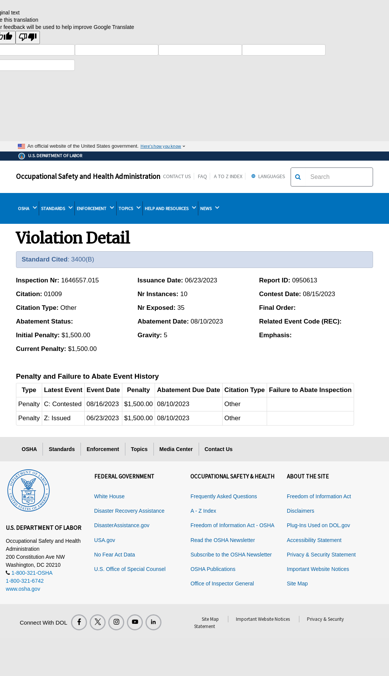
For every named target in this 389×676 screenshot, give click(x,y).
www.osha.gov (23, 589)
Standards (61, 449)
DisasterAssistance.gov (122, 525)
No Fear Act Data (114, 555)
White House (109, 496)
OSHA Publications (212, 569)
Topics (139, 449)
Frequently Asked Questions (223, 496)
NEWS (209, 208)
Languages (267, 176)
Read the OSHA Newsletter (222, 540)
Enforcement (103, 449)
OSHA (27, 208)
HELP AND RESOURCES (170, 208)
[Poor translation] (28, 37)
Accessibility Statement (314, 540)
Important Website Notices (318, 569)
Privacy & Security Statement (321, 555)
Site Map (297, 583)
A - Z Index (203, 511)
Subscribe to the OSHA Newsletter (231, 555)
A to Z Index (228, 176)
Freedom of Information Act (319, 496)
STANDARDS (57, 208)
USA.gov (104, 540)
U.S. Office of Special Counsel (130, 569)
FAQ (202, 176)
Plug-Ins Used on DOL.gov (318, 525)
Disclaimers (300, 511)
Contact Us (177, 176)
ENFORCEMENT (95, 208)
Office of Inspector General (222, 583)
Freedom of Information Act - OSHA (232, 525)
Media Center (176, 449)
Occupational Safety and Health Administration (88, 176)
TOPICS (130, 208)
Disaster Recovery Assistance (129, 511)
